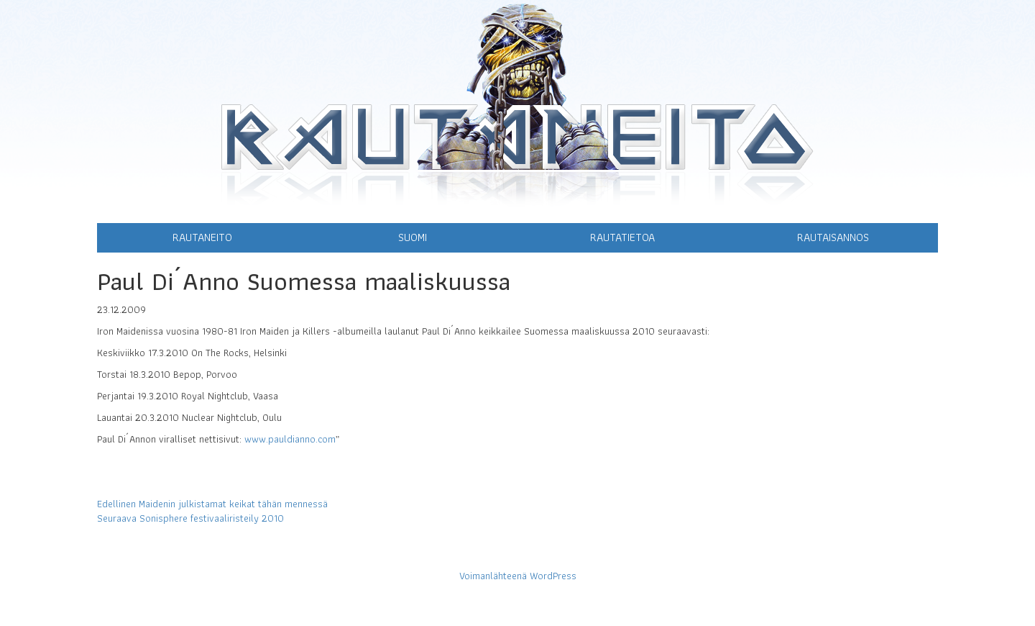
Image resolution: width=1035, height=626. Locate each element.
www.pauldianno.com (290, 439)
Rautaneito (202, 237)
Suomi (412, 237)
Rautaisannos (833, 237)
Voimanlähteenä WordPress (517, 576)
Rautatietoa (622, 237)
